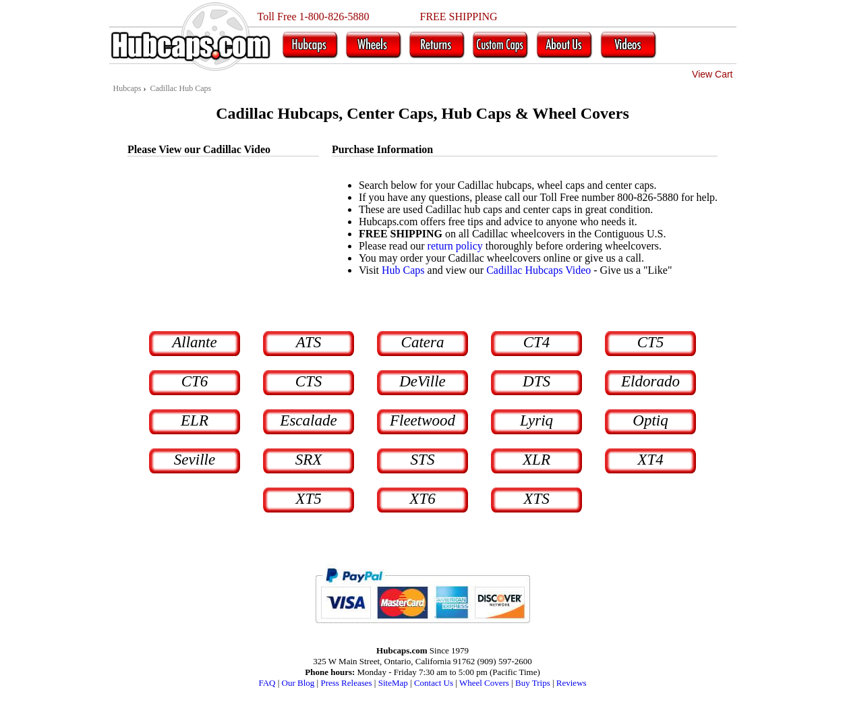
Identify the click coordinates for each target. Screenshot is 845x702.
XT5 (308, 498)
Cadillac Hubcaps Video (538, 270)
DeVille (422, 381)
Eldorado (650, 381)
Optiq (650, 420)
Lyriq (536, 420)
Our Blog (298, 683)
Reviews (571, 683)
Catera (422, 342)
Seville (194, 459)
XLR (536, 459)
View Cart (712, 74)
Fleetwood (422, 420)
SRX (308, 459)
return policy (455, 246)
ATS (309, 342)
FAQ (266, 683)
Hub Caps (403, 270)
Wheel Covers (484, 683)
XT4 (650, 459)
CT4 (536, 342)
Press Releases (346, 683)
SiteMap (393, 683)
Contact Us (433, 683)
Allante (194, 342)
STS (423, 459)
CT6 (194, 381)
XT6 (422, 498)
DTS (536, 381)
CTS (308, 381)
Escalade (308, 420)
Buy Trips (532, 683)
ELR (194, 420)
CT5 (650, 342)
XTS (536, 498)
